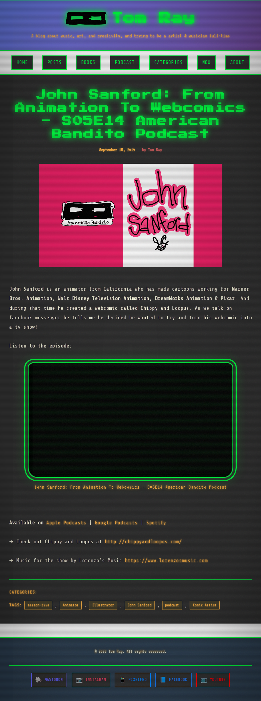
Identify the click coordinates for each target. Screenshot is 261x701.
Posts (54, 62)
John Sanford (140, 605)
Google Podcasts (116, 523)
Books (88, 62)
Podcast (125, 62)
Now (206, 62)
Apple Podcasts (66, 523)
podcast (172, 605)
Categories (168, 62)
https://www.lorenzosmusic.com (166, 560)
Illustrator (103, 605)
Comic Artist (205, 605)
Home (22, 62)
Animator (71, 605)
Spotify (156, 523)
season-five (38, 605)
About (237, 62)
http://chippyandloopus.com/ (143, 541)
